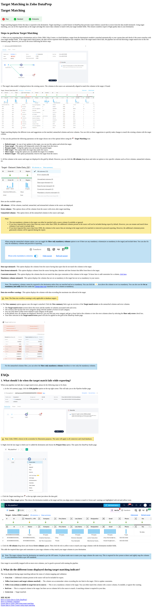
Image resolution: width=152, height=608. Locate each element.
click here (123, 274)
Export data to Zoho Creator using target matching (18, 605)
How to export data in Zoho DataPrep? (14, 600)
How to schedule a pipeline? (10, 601)
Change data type (40, 286)
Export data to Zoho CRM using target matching (17, 603)
